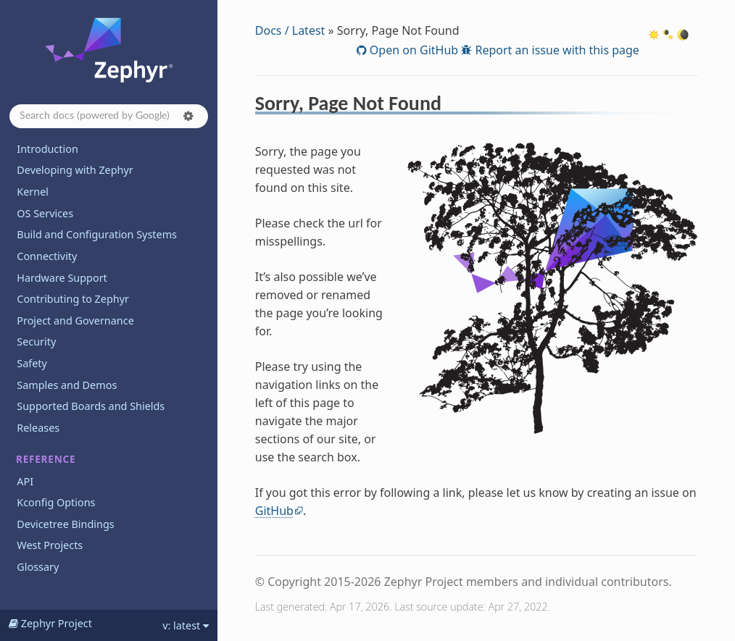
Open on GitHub (412, 50)
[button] (188, 116)
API (25, 481)
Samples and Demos (67, 385)
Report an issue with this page (555, 50)
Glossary (38, 567)
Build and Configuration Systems (97, 234)
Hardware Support (62, 278)
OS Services (45, 213)
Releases (38, 428)
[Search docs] (108, 116)
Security (36, 341)
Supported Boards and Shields (91, 406)
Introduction (47, 149)
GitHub (274, 511)
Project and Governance (75, 320)
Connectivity (47, 256)
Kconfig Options (56, 502)
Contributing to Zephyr (73, 299)
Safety (32, 363)
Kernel (33, 191)
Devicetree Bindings (65, 524)
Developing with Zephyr (75, 170)
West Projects (50, 545)
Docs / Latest (290, 30)
